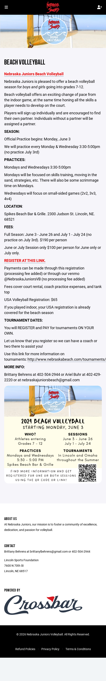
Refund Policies (25, 649)
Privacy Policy (50, 649)
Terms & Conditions (78, 649)
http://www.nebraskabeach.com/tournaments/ (66, 359)
